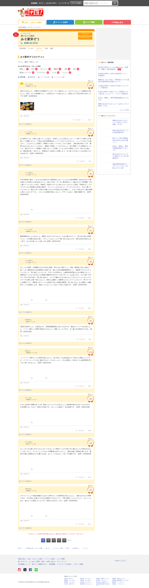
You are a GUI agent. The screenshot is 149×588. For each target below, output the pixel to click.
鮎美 (26, 351)
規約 (42, 561)
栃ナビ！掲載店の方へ (39, 564)
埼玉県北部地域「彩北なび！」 (103, 584)
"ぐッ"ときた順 (43, 77)
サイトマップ (61, 561)
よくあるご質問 (34, 561)
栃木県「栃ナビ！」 (69, 578)
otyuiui (27, 489)
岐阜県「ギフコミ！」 (102, 580)
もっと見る (124, 110)
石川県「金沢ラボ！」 (70, 584)
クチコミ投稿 (76, 3)
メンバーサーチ (63, 3)
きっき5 (27, 442)
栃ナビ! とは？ (120, 560)
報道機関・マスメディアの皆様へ (60, 564)
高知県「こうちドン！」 (119, 584)
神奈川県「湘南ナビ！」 (103, 582)
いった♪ (27, 132)
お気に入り (85, 34)
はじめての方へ (51, 3)
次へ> (69, 540)
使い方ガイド (22, 561)
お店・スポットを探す (31, 22)
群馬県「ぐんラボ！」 (70, 582)
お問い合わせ (50, 561)
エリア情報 (89, 22)
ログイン (42, 3)
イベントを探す (60, 22)
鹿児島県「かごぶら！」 (87, 584)
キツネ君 (27, 173)
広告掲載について (24, 564)
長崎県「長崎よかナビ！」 (119, 578)
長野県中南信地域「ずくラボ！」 (121, 580)
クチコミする (85, 38)
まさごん (27, 84)
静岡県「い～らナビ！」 (119, 582)
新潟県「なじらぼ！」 (86, 580)
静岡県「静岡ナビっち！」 (103, 578)
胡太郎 (27, 320)
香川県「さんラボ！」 (86, 582)
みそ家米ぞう (30, 39)
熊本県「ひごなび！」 (86, 578)
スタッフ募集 (78, 564)
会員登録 (34, 3)
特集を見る (117, 22)
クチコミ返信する (25, 124)
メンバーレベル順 (58, 77)
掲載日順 (31, 77)
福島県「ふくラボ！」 (70, 580)
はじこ (27, 397)
